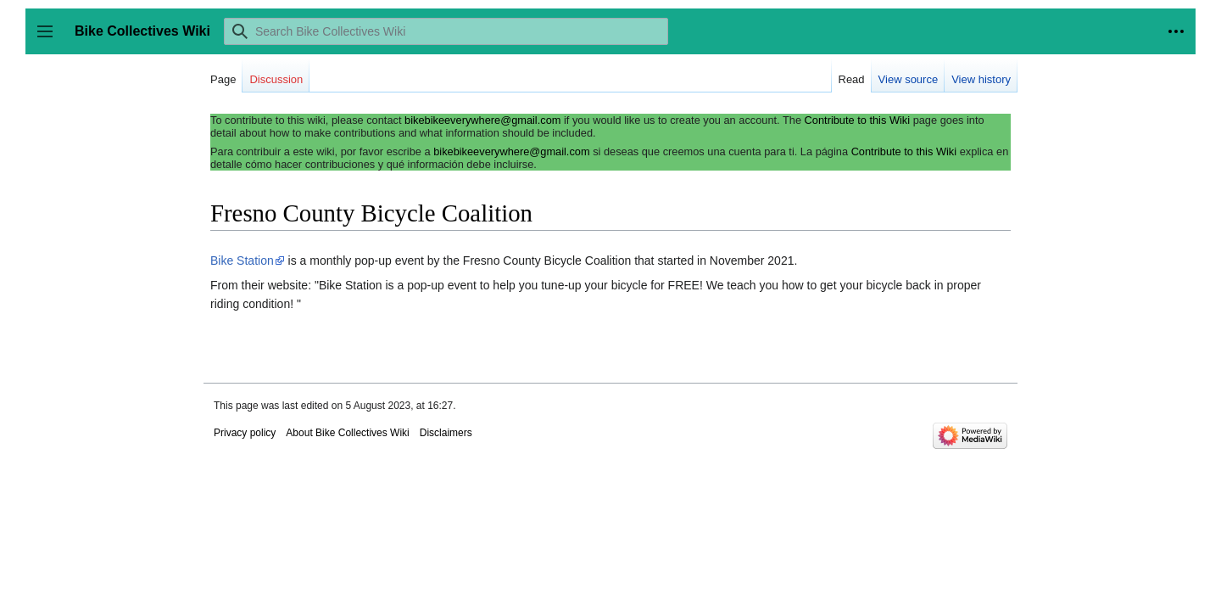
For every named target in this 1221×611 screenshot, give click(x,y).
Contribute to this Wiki (857, 120)
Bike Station (242, 260)
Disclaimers (446, 433)
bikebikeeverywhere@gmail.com (482, 120)
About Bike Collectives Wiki (347, 433)
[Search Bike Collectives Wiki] (446, 31)
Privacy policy (245, 433)
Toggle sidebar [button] (50, 39)
